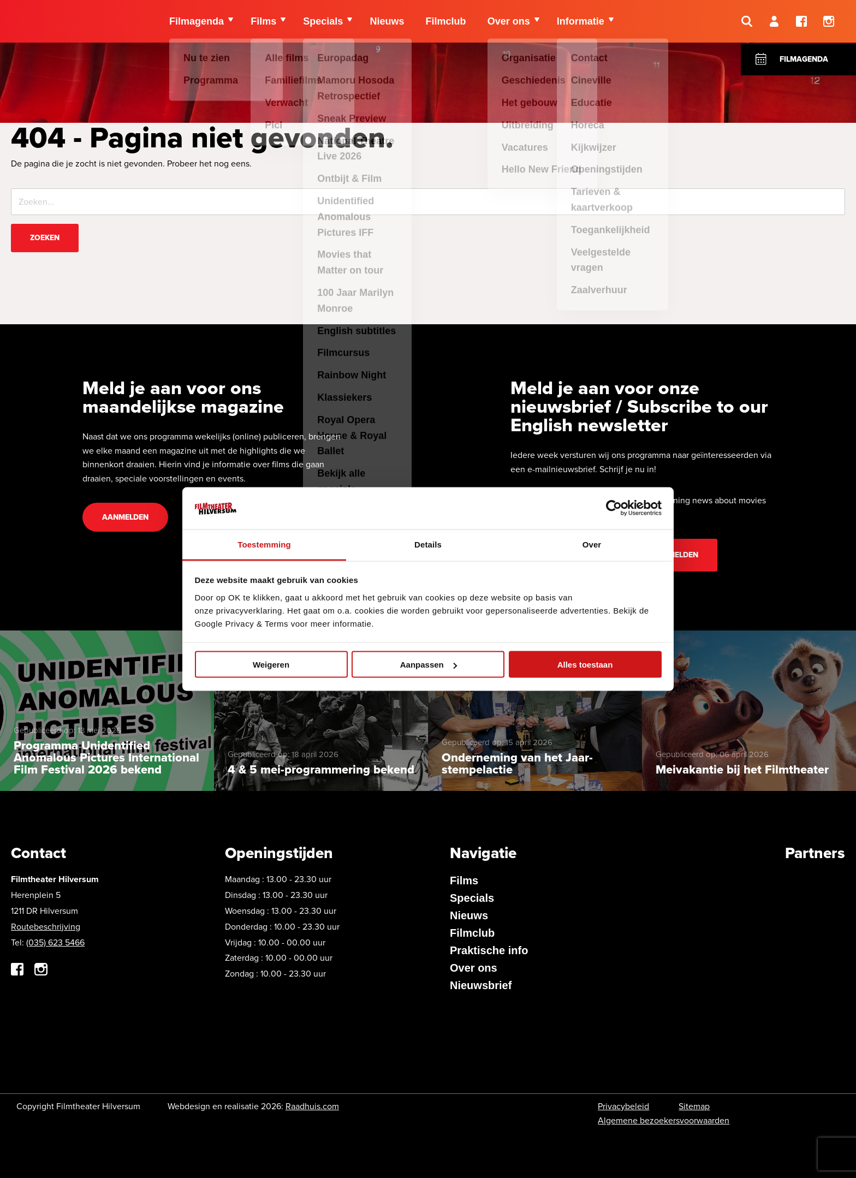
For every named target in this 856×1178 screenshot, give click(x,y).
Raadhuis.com (312, 1106)
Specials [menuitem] (324, 21)
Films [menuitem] (264, 21)
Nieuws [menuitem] (388, 21)
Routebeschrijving (45, 926)
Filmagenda (804, 59)
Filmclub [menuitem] (447, 21)
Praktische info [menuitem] (489, 950)
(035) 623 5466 (55, 942)
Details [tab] (428, 544)
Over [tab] (592, 544)
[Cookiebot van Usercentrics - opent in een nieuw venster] (614, 508)
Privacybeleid (623, 1106)
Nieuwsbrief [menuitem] (481, 985)
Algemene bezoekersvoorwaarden (663, 1120)
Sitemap (694, 1106)
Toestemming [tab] (264, 544)
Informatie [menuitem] (583, 21)
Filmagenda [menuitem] (196, 21)
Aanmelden (125, 517)
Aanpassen (428, 664)
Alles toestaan (585, 664)
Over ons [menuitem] (511, 21)
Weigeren (271, 664)
